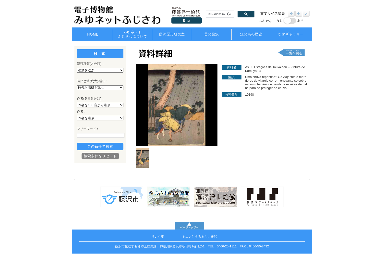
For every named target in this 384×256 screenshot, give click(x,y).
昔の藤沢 (211, 34)
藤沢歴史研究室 (172, 34)
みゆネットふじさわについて (132, 34)
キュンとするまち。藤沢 (199, 236)
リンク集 (157, 236)
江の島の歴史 (251, 34)
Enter (186, 20)
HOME (92, 34)
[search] (219, 14)
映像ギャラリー (291, 34)
